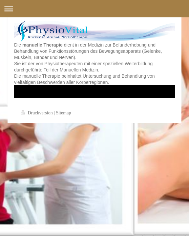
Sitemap (63, 112)
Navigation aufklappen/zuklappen (94, 9)
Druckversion (37, 112)
